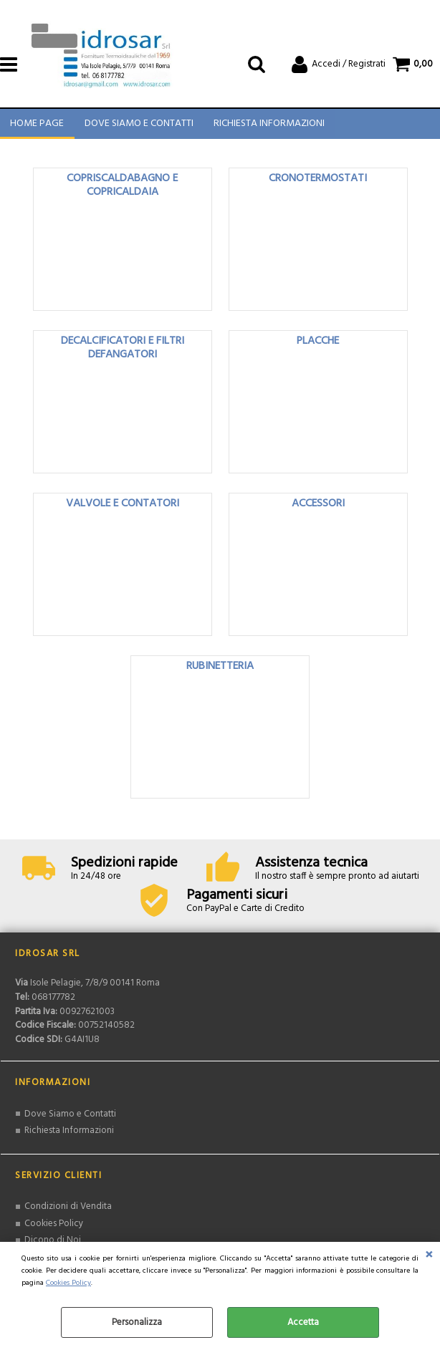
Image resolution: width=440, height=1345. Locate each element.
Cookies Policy (68, 1283)
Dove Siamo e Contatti (138, 126)
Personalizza (137, 1322)
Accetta (303, 1322)
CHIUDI (429, 1256)
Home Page (37, 126)
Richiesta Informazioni (268, 126)
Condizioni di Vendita (68, 1211)
